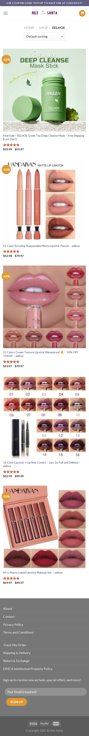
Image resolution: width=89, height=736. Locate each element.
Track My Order (14, 645)
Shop (43, 27)
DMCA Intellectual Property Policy (27, 669)
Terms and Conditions (18, 632)
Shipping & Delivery (17, 653)
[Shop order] (44, 37)
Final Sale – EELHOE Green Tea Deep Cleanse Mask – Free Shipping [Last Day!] (43, 137)
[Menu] (5, 13)
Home (29, 27)
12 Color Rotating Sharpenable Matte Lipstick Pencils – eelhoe (41, 246)
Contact (9, 616)
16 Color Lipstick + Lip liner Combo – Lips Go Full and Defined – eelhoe (42, 464)
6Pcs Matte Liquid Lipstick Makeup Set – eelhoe (33, 572)
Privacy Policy (13, 624)
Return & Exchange (16, 661)
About (7, 608)
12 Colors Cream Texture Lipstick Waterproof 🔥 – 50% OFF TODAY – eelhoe (40, 354)
